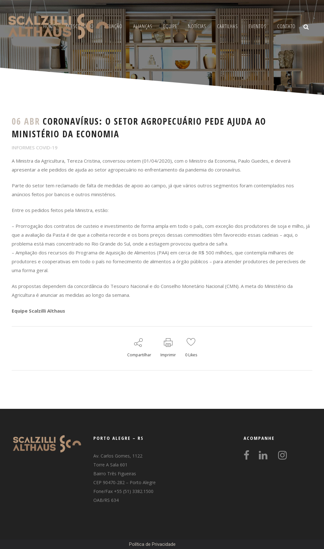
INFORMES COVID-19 (35, 147)
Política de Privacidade (152, 544)
